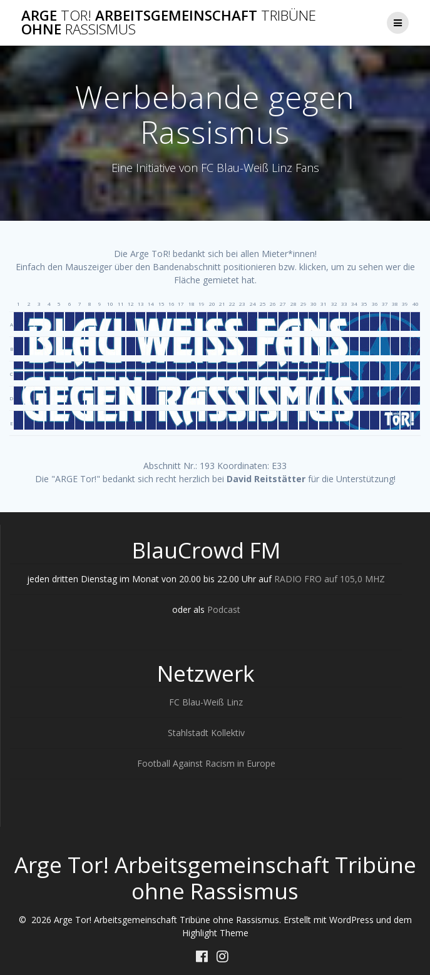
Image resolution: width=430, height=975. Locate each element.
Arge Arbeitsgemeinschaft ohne (168, 23)
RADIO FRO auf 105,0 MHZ (329, 579)
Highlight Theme (215, 933)
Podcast (223, 609)
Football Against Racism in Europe (206, 763)
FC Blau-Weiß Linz (206, 702)
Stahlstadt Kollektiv (206, 733)
